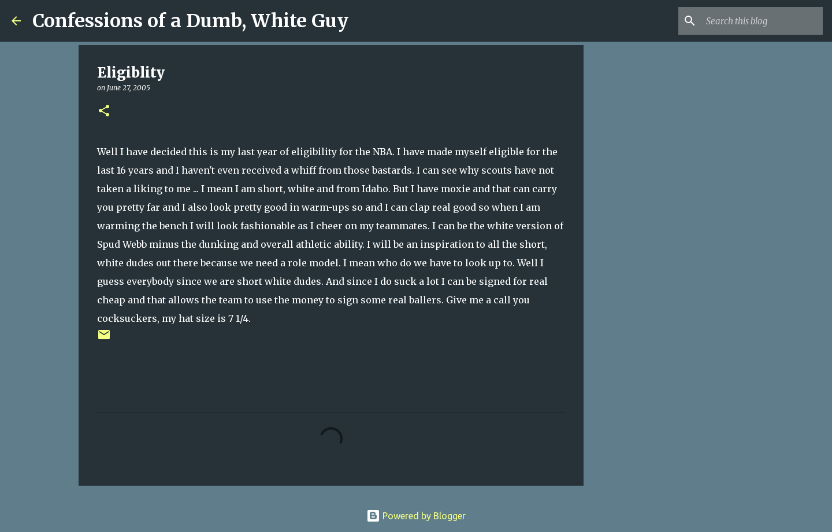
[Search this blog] (762, 21)
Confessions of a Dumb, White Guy (190, 20)
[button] (104, 111)
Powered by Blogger (416, 516)
